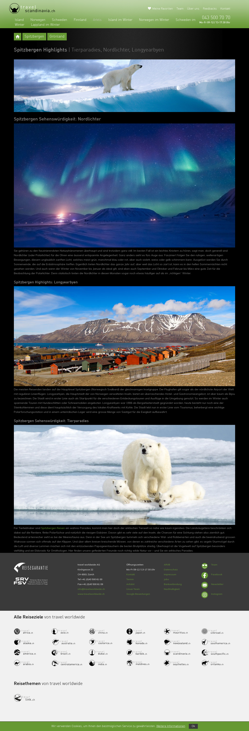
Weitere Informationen (170, 726)
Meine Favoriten (162, 8)
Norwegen (37, 20)
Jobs (166, 579)
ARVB (167, 564)
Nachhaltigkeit (172, 589)
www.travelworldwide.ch (91, 594)
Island (19, 20)
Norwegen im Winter (154, 20)
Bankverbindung (173, 584)
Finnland (80, 20)
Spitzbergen (34, 37)
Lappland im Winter (45, 24)
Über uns (193, 8)
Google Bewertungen (138, 594)
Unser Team (133, 589)
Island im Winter (120, 20)
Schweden (59, 20)
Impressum (170, 574)
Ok (193, 726)
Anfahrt (130, 584)
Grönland (57, 37)
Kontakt (225, 8)
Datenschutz (171, 569)
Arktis (97, 20)
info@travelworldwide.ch (91, 589)
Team (180, 8)
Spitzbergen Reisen (53, 528)
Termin (130, 579)
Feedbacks (210, 8)
